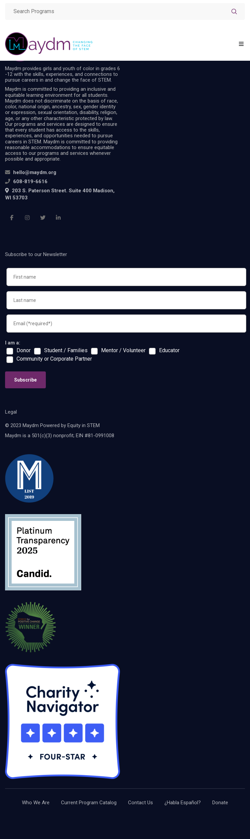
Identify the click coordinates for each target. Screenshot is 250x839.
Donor (24, 350)
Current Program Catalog (89, 803)
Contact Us (140, 803)
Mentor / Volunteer (123, 350)
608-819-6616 (30, 181)
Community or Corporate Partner (54, 359)
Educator (169, 350)
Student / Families (66, 350)
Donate (220, 803)
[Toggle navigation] (241, 44)
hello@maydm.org (34, 172)
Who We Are (36, 803)
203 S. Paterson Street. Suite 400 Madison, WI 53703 (60, 194)
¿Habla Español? (182, 803)
